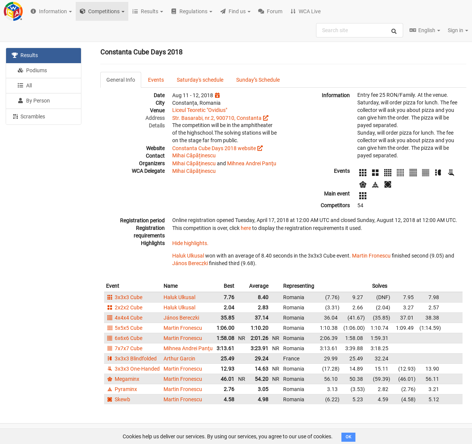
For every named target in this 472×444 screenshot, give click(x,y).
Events (156, 80)
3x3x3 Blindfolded (131, 359)
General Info (120, 80)
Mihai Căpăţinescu (194, 163)
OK (348, 437)
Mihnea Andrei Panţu (251, 163)
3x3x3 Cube (124, 297)
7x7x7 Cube (124, 348)
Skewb (118, 399)
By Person (33, 101)
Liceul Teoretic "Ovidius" (199, 110)
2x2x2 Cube (124, 307)
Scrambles (28, 116)
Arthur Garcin (179, 359)
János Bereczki (190, 263)
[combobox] (359, 30)
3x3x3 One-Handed (133, 369)
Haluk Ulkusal (188, 256)
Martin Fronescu (371, 256)
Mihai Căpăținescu (194, 155)
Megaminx (122, 379)
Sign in (458, 30)
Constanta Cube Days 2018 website (214, 148)
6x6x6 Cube (124, 338)
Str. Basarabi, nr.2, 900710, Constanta (217, 118)
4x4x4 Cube (124, 318)
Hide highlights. (190, 243)
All (24, 85)
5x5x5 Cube (124, 328)
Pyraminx (121, 389)
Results (25, 55)
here (246, 228)
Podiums (32, 70)
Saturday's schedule (200, 80)
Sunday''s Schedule (258, 80)
